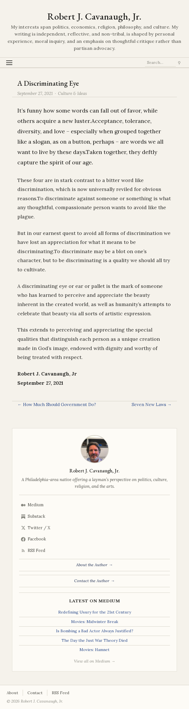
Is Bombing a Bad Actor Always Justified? (94, 630)
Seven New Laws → (151, 404)
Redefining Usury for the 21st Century (94, 612)
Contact (35, 692)
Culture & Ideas (72, 93)
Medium (32, 504)
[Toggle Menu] (9, 62)
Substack (33, 516)
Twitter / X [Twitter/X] (35, 527)
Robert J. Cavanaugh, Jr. (94, 16)
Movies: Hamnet (94, 649)
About (12, 692)
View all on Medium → (94, 661)
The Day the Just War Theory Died (95, 640)
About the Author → (94, 564)
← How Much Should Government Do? (56, 404)
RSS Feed (33, 550)
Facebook (33, 539)
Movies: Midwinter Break (94, 621)
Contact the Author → (94, 580)
